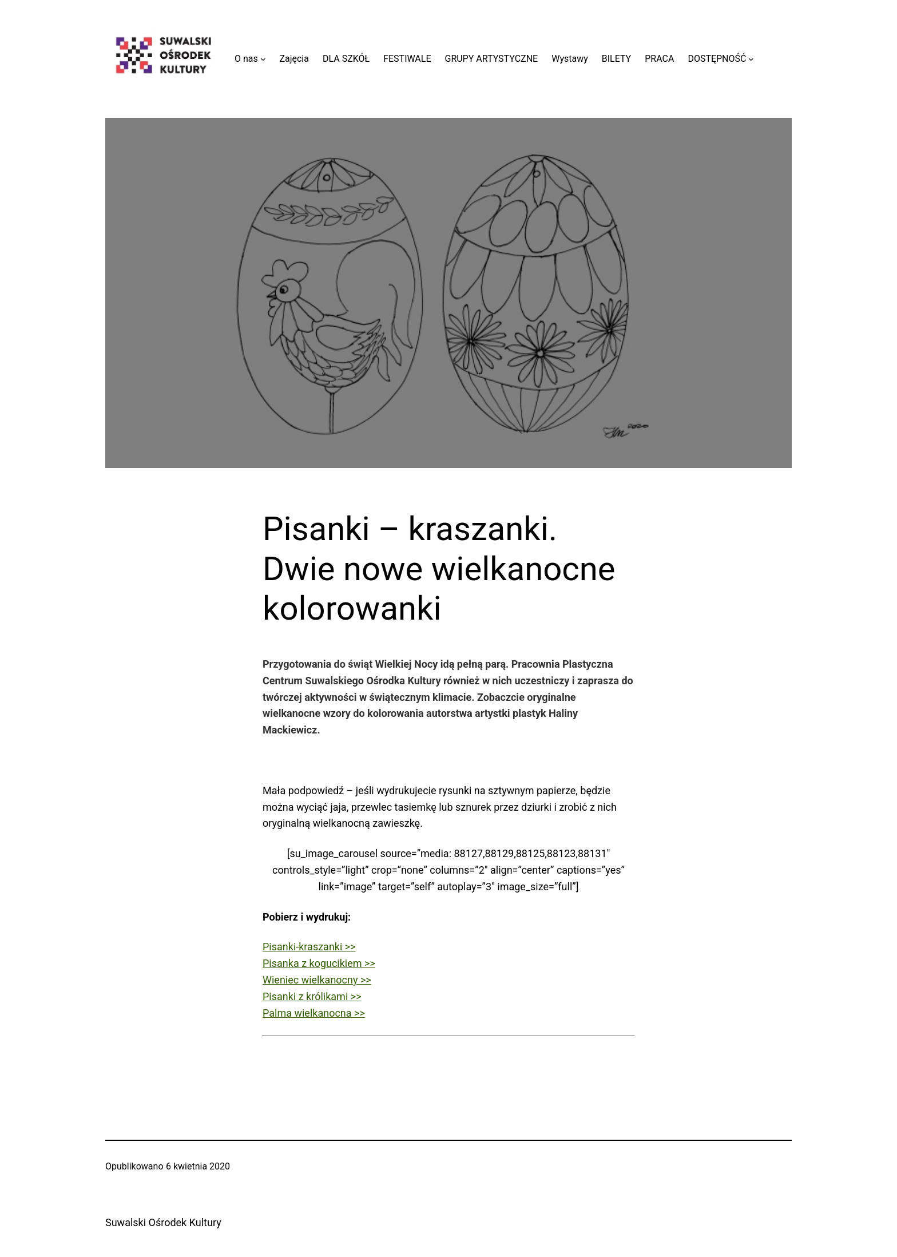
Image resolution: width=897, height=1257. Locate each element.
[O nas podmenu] (263, 59)
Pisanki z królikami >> (312, 996)
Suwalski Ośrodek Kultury (163, 1222)
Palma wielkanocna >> (314, 1013)
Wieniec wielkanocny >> (317, 980)
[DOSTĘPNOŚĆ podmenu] (751, 59)
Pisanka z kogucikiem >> (319, 963)
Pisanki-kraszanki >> (309, 947)
